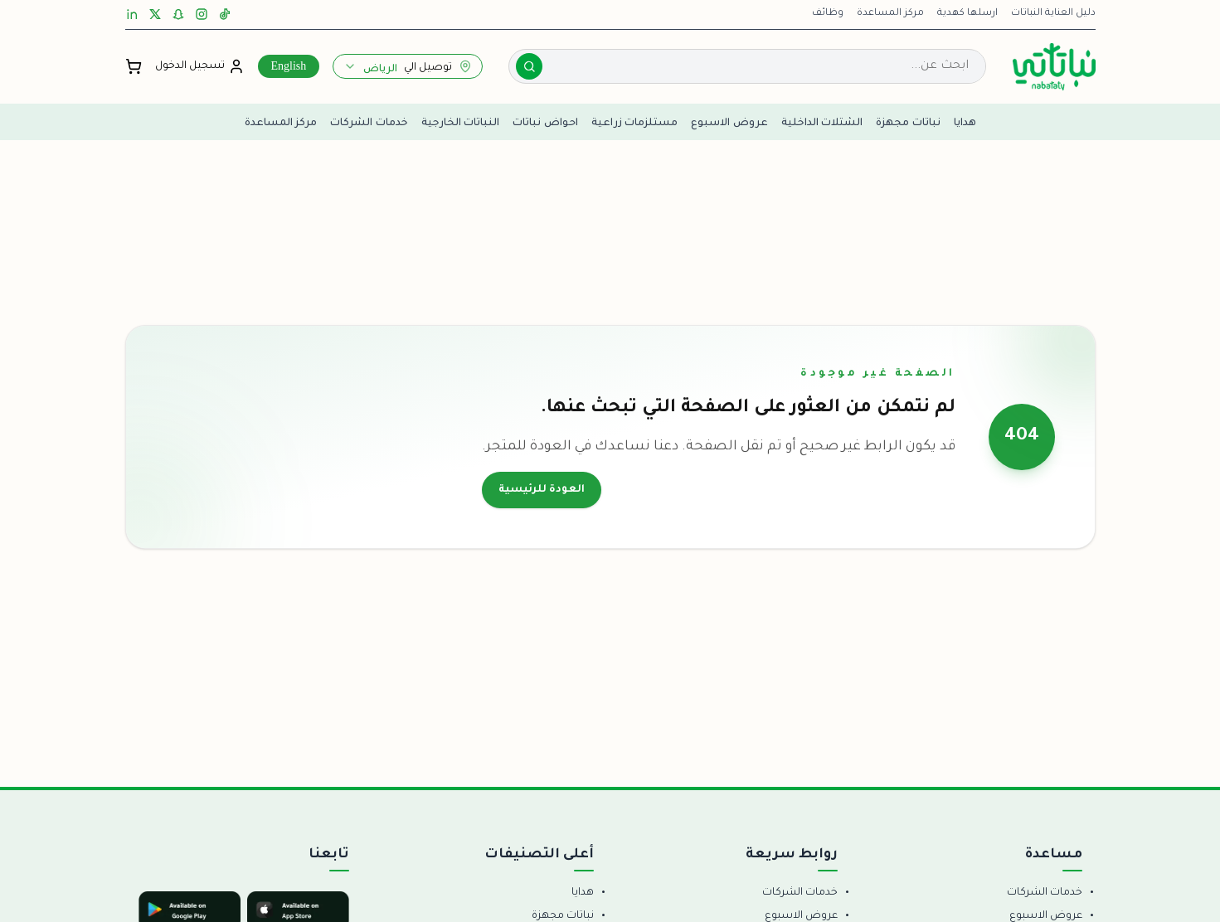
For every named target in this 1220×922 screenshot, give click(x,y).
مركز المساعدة (890, 13)
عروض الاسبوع (729, 121)
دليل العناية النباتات (1053, 13)
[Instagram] (201, 14)
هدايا (965, 121)
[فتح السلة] (133, 66)
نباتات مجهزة (908, 121)
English (289, 66)
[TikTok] (224, 14)
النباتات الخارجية (460, 121)
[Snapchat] (178, 14)
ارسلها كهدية (967, 13)
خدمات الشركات (369, 121)
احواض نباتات (545, 121)
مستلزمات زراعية (634, 121)
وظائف (827, 13)
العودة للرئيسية (541, 490)
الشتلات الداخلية (822, 121)
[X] (155, 14)
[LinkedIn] (132, 14)
